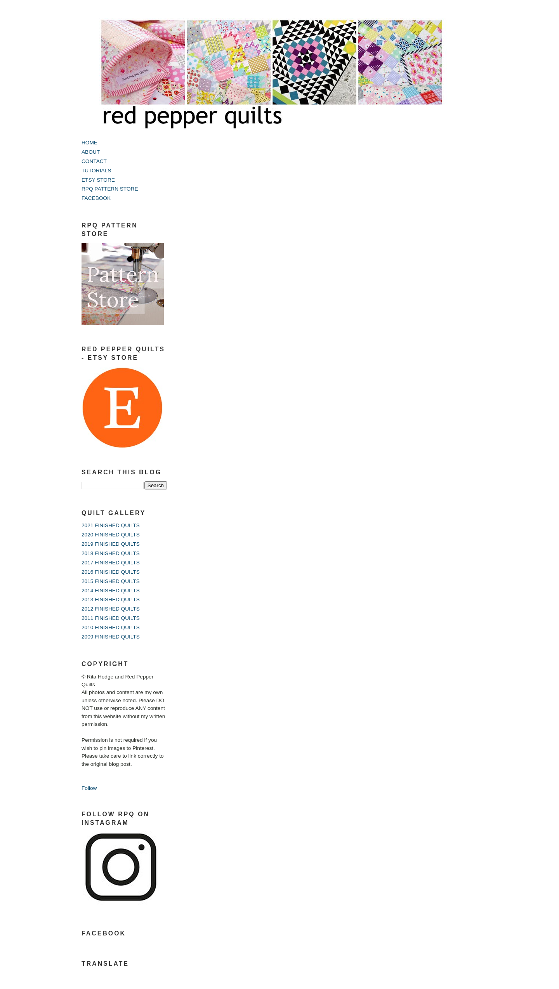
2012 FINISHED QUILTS (111, 609)
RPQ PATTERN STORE (110, 189)
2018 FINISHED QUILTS (111, 553)
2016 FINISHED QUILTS (111, 572)
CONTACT (94, 161)
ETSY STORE (98, 180)
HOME (89, 143)
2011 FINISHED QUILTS (111, 618)
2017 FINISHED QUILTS (111, 563)
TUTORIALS (96, 171)
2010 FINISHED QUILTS (111, 627)
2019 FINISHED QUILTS (111, 544)
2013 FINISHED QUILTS (111, 599)
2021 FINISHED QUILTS (111, 525)
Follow (89, 788)
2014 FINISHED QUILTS (111, 590)
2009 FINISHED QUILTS (111, 637)
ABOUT (91, 152)
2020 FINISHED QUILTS (111, 535)
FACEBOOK (96, 198)
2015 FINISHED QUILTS (111, 581)
